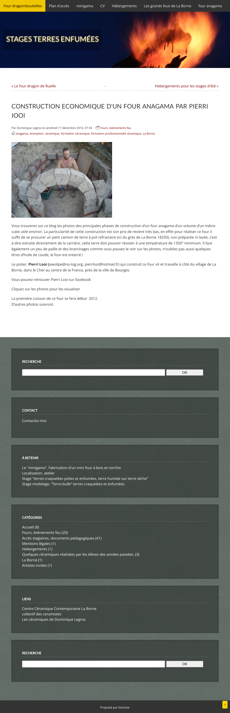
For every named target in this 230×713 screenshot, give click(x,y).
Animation (36, 133)
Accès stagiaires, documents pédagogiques (58, 538)
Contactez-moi (34, 420)
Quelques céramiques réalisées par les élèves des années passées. (78, 554)
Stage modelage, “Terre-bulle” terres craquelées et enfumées (73, 483)
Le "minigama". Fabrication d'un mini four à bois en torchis (71, 467)
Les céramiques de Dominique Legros (54, 619)
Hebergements (34, 548)
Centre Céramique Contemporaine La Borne (59, 608)
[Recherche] (93, 372)
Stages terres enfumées (52, 38)
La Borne (149, 133)
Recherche (31, 362)
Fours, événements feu (115, 128)
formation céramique (75, 133)
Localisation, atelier (38, 473)
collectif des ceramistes (41, 613)
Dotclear (124, 707)
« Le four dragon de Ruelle (33, 85)
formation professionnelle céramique (116, 133)
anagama (21, 133)
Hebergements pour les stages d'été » (187, 85)
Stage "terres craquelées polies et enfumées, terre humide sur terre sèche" (85, 478)
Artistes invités (34, 565)
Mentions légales (36, 543)
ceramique (52, 133)
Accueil (28, 527)
